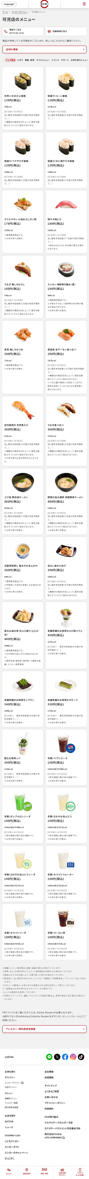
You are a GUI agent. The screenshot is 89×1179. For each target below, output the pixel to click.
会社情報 (49, 1071)
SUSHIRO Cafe (12, 1135)
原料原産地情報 (11, 1107)
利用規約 (49, 1108)
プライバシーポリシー (55, 1102)
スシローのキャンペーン (16, 1152)
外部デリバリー (11, 1087)
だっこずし (9, 1158)
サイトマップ (51, 1085)
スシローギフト (12, 1146)
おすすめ (9, 1121)
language (9, 4)
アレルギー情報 (11, 1102)
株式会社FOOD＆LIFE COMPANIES (55, 1135)
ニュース (9, 1127)
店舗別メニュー (11, 1098)
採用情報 (49, 1077)
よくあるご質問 (52, 1091)
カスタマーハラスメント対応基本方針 (62, 1128)
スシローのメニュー (20, 11)
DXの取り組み (51, 1116)
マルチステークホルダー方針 (59, 1122)
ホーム (5, 11)
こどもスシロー (12, 1141)
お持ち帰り (10, 1071)
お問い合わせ (51, 1097)
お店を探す (10, 1115)
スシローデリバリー (14, 1082)
